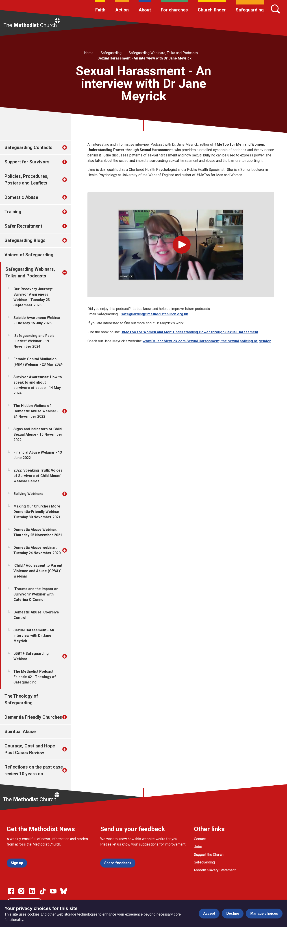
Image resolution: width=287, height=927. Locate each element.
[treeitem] (69, 147)
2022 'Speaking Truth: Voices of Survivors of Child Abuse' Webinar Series (38, 475)
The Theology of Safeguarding (21, 699)
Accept (209, 913)
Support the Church (209, 854)
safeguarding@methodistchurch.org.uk (154, 314)
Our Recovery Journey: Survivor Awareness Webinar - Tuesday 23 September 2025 (33, 297)
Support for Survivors (27, 162)
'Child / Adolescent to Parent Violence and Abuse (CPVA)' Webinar (37, 570)
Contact (200, 839)
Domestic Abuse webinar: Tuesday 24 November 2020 (37, 550)
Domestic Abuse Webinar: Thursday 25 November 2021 (37, 532)
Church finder (212, 10)
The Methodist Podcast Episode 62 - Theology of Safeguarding (34, 676)
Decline (232, 913)
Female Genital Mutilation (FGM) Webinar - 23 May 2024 (38, 362)
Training (12, 211)
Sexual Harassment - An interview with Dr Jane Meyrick (144, 58)
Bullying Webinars (28, 494)
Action (122, 10)
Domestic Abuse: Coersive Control (36, 615)
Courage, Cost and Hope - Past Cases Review (31, 749)
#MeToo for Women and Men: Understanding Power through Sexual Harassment (190, 332)
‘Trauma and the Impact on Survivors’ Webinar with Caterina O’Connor (35, 594)
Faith (100, 10)
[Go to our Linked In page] (32, 891)
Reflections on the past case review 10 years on (33, 770)
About (145, 10)
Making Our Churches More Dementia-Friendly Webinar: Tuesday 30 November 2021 (37, 511)
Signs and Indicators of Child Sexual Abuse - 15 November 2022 (37, 434)
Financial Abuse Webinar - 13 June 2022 (37, 455)
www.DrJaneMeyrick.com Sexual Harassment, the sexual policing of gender (207, 341)
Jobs (198, 847)
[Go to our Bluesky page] (64, 891)
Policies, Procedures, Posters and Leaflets (26, 180)
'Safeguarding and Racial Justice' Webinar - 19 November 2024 (34, 341)
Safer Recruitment (23, 226)
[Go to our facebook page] (11, 891)
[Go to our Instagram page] (21, 891)
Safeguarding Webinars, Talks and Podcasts (163, 53)
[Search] (275, 8)
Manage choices (264, 913)
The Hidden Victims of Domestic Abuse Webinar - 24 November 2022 (36, 411)
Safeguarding (250, 10)
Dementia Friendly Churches (33, 717)
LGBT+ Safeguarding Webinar (31, 656)
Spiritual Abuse (20, 731)
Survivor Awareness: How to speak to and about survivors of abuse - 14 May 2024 (37, 385)
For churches (174, 10)
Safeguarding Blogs (25, 240)
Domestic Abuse (21, 197)
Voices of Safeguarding (28, 254)
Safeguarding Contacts (28, 147)
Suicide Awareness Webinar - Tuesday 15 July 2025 (37, 320)
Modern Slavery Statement (215, 870)
